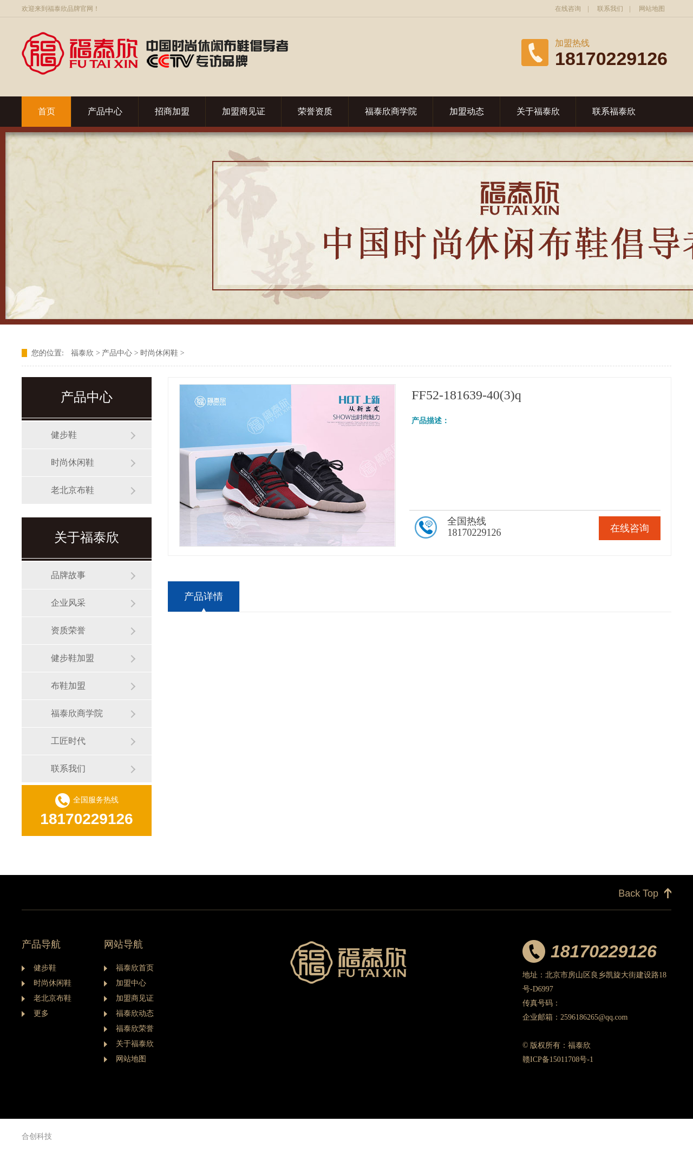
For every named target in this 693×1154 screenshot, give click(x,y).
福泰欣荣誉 (135, 1029)
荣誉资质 (315, 111)
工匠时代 (68, 740)
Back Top (638, 893)
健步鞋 (64, 434)
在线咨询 (568, 8)
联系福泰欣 (614, 111)
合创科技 (37, 1136)
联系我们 (610, 8)
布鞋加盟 (68, 685)
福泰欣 (82, 353)
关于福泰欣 (538, 111)
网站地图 (652, 8)
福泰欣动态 (135, 1013)
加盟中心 (131, 983)
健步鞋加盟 (72, 658)
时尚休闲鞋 (159, 353)
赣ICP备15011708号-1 (557, 1059)
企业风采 (68, 602)
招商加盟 (172, 111)
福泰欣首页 (135, 968)
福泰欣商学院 (391, 111)
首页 (46, 111)
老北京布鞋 (72, 490)
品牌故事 (68, 575)
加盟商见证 (243, 111)
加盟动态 (466, 111)
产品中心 (105, 111)
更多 (41, 1013)
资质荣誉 (68, 630)
